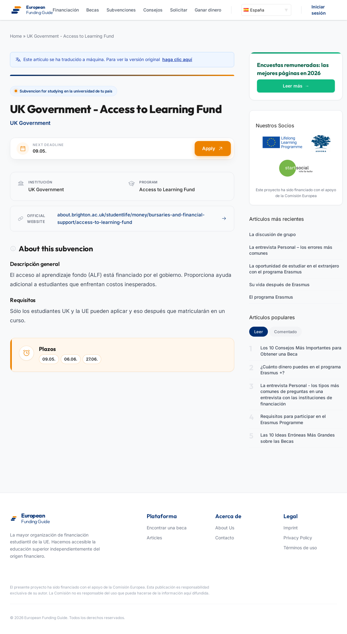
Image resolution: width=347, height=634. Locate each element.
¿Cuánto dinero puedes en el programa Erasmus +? (300, 370)
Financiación (66, 9)
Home (16, 36)
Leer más (296, 85)
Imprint (290, 527)
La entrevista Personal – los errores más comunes (290, 250)
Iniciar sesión (318, 10)
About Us (224, 527)
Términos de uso (300, 547)
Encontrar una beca (167, 527)
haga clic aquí (177, 59)
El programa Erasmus (271, 297)
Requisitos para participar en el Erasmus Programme (293, 419)
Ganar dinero (208, 9)
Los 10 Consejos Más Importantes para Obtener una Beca (300, 351)
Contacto (224, 537)
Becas (92, 9)
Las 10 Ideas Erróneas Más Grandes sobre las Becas (297, 438)
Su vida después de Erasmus (279, 284)
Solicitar (178, 9)
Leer (261, 331)
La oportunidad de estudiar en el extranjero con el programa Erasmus (294, 269)
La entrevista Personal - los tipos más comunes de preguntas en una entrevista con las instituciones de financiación (299, 394)
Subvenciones (121, 9)
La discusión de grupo (272, 234)
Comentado (285, 331)
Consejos (153, 9)
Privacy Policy (297, 537)
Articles (154, 537)
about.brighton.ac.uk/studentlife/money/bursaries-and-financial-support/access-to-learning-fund (141, 218)
